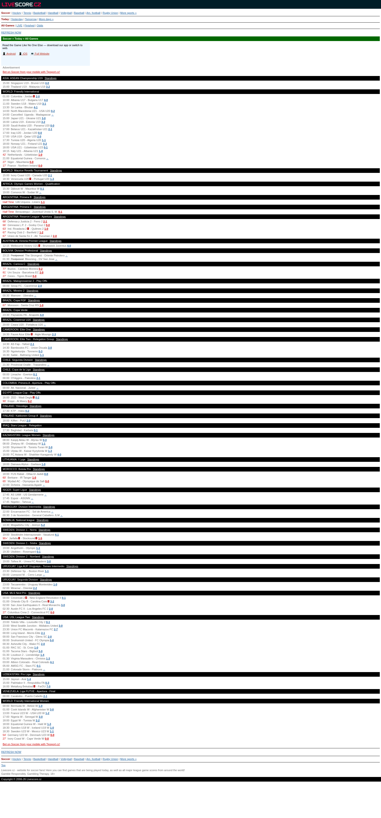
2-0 (38, 96)
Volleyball (66, 12)
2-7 (56, 629)
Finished (30, 25)
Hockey (16, 12)
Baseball (79, 12)
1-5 (40, 538)
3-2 (48, 86)
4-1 (36, 107)
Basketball (39, 12)
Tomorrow (31, 19)
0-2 (53, 111)
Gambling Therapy (38, 773)
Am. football (93, 12)
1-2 (41, 232)
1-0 (41, 151)
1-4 (42, 654)
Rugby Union (110, 12)
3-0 (44, 118)
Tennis (27, 12)
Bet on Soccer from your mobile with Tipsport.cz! (31, 71)
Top (3, 765)
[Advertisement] (190, 801)
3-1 (44, 103)
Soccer (5, 12)
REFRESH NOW (11, 32)
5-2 (43, 524)
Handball (53, 12)
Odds (40, 25)
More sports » (128, 12)
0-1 (46, 147)
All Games (7, 25)
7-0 (49, 686)
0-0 (52, 125)
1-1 (44, 140)
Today (5, 19)
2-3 (54, 334)
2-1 (50, 129)
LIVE (19, 25)
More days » (46, 19)
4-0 (47, 83)
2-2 (35, 588)
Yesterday (17, 19)
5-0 (52, 640)
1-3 (52, 178)
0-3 (41, 351)
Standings (51, 78)
